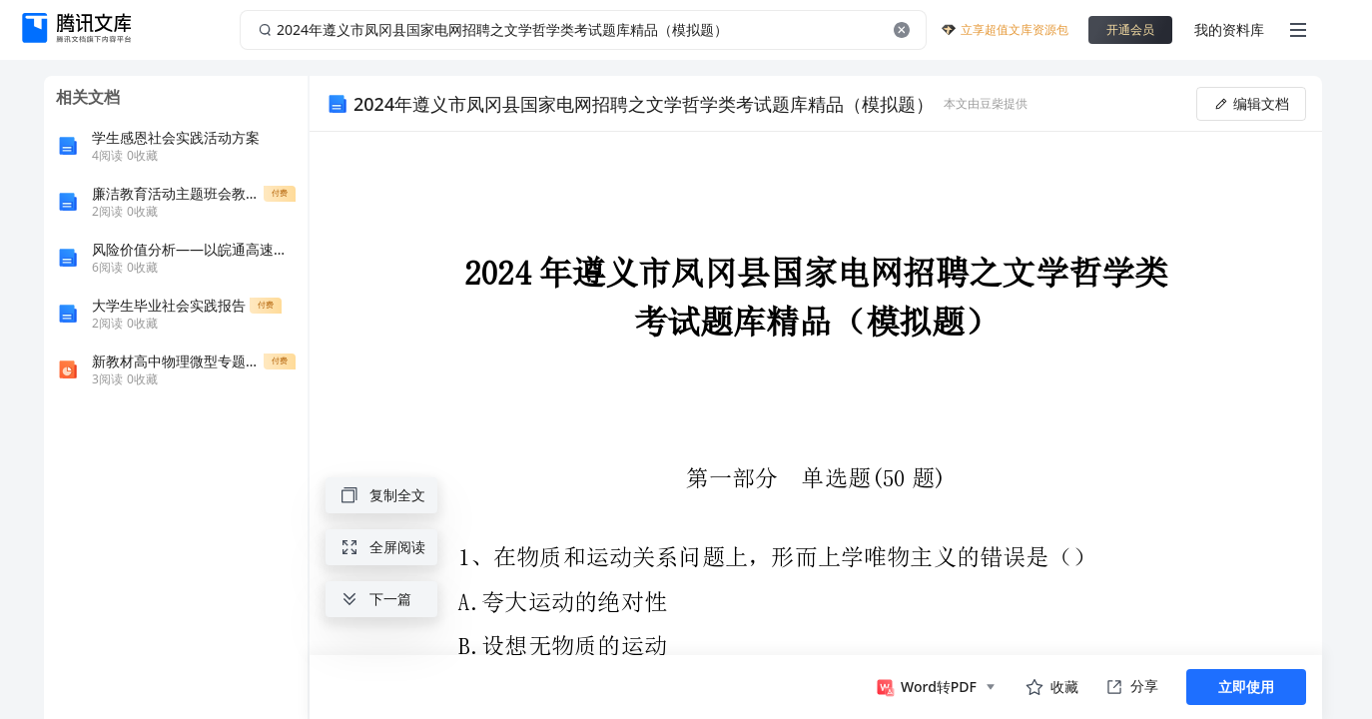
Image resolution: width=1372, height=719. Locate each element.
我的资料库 (1229, 29)
